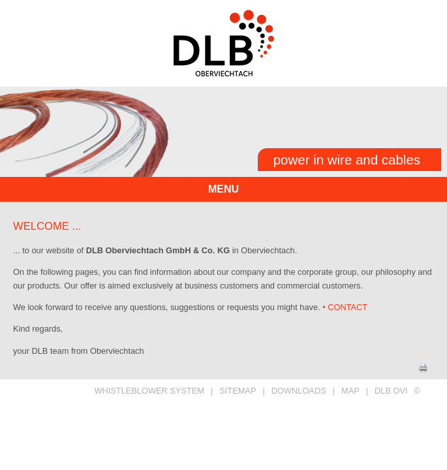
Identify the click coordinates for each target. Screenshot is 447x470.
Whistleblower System (149, 391)
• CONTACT (344, 307)
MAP (350, 391)
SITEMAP (237, 391)
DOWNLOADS (298, 391)
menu (223, 189)
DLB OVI (391, 391)
